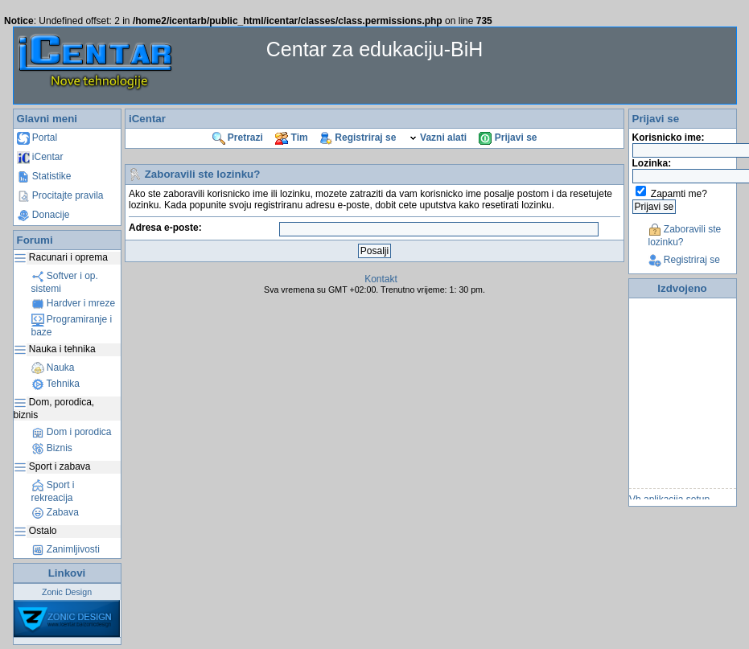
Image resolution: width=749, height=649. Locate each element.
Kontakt (380, 279)
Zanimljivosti (65, 549)
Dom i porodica (71, 431)
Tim (291, 137)
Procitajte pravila (60, 195)
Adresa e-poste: (165, 227)
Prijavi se (508, 137)
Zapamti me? (679, 193)
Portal (37, 137)
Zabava (55, 512)
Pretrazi (237, 137)
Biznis (51, 448)
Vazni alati (438, 137)
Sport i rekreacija (53, 491)
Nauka (53, 367)
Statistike (44, 176)
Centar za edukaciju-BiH (375, 49)
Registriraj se (358, 137)
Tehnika (55, 383)
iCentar (40, 156)
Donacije (43, 214)
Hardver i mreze (73, 303)
